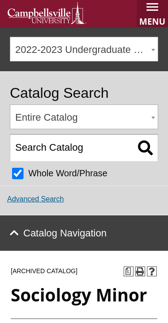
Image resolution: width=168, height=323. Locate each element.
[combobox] (84, 49)
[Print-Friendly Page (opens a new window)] (140, 271)
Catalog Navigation (65, 233)
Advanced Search (35, 199)
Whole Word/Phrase (68, 173)
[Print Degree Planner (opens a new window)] (129, 271)
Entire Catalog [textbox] (46, 117)
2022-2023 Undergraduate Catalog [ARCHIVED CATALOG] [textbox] (86, 49)
